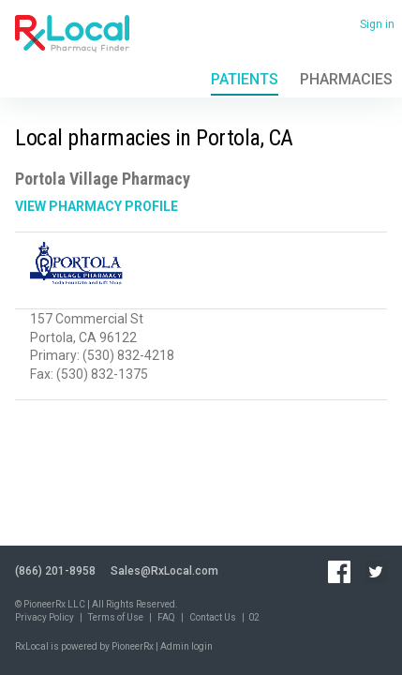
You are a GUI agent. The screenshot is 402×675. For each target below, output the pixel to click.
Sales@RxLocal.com (164, 571)
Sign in (377, 24)
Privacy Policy (44, 617)
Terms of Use (115, 617)
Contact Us (212, 617)
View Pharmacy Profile (96, 206)
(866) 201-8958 (55, 571)
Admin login (186, 646)
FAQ (166, 617)
